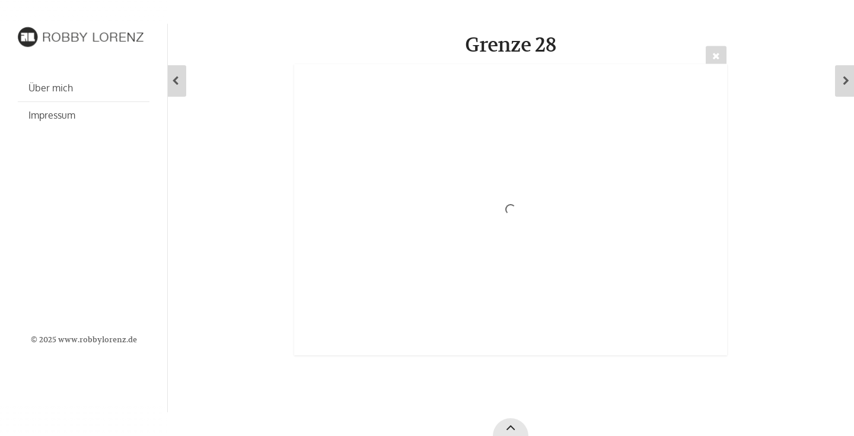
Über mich (50, 88)
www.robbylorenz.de (97, 340)
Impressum (51, 115)
